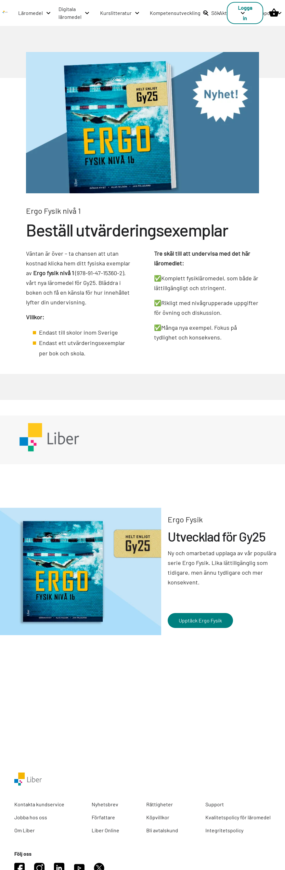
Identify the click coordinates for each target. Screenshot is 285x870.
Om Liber (24, 830)
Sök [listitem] (211, 13)
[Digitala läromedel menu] (74, 13)
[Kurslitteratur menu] (120, 13)
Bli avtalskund (162, 830)
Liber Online (105, 830)
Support (214, 804)
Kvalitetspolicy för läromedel (238, 817)
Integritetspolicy (224, 830)
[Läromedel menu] (34, 13)
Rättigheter (159, 804)
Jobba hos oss (30, 817)
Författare (103, 817)
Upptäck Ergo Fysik (200, 620)
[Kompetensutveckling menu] (179, 13)
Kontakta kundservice (39, 804)
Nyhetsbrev (105, 804)
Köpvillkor (157, 817)
